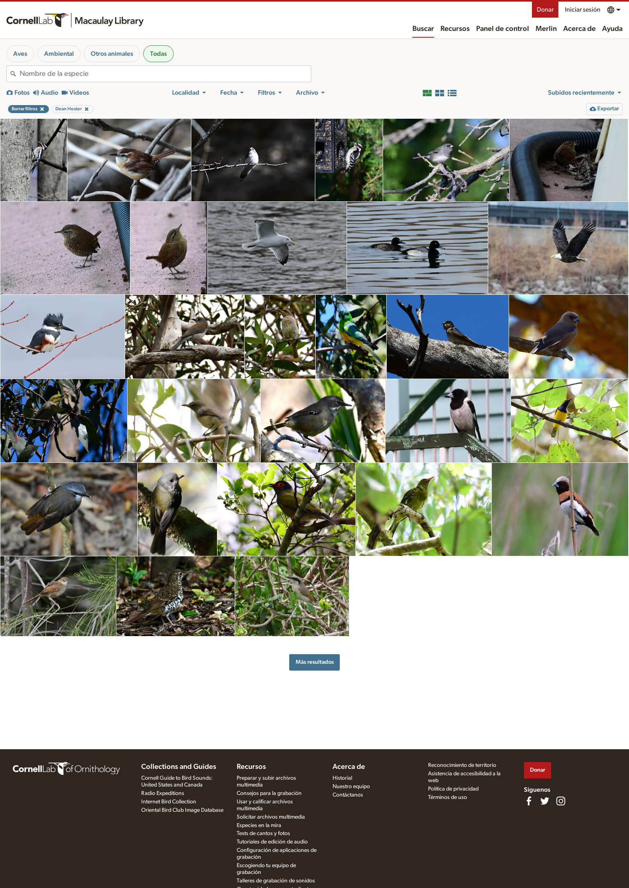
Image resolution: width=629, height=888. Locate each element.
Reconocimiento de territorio (462, 765)
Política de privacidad (453, 789)
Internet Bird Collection (168, 802)
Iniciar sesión (583, 9)
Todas (158, 54)
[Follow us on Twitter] (545, 801)
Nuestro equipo (351, 786)
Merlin (546, 28)
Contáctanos (348, 795)
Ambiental (59, 54)
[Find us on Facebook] (529, 801)
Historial (342, 778)
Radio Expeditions (162, 793)
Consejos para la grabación (269, 793)
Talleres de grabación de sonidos (276, 881)
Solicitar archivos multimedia (271, 817)
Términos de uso (447, 797)
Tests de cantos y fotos (263, 833)
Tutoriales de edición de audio (272, 842)
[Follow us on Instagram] (561, 801)
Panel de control (502, 28)
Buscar (423, 28)
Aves (20, 54)
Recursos (455, 28)
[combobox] (165, 74)
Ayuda (612, 28)
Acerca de (579, 28)
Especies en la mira (259, 825)
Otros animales (112, 54)
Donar (545, 9)
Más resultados (315, 662)
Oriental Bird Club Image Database (182, 810)
